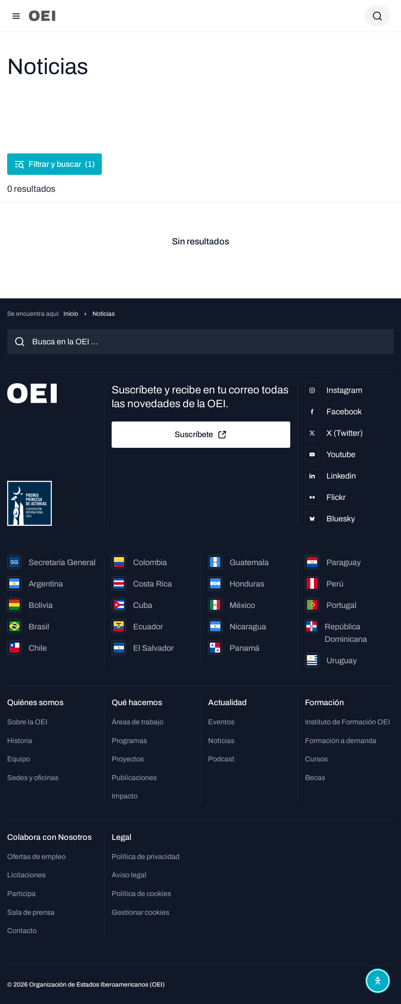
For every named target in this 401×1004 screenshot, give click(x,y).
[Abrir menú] (16, 16)
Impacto (125, 796)
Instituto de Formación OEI (347, 722)
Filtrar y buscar (54, 164)
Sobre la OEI (27, 722)
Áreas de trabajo (137, 722)
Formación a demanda (340, 740)
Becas (315, 777)
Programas (129, 740)
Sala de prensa (30, 912)
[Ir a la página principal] (42, 15)
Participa (21, 893)
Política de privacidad (146, 856)
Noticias (221, 740)
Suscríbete (201, 435)
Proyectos (128, 759)
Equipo (18, 759)
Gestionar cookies (140, 912)
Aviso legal (129, 875)
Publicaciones (134, 777)
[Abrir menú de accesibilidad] (377, 980)
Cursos (316, 759)
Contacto (22, 930)
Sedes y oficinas (32, 777)
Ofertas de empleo (36, 856)
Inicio (70, 313)
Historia (19, 740)
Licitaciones (26, 875)
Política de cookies (141, 893)
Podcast (221, 759)
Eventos (221, 722)
